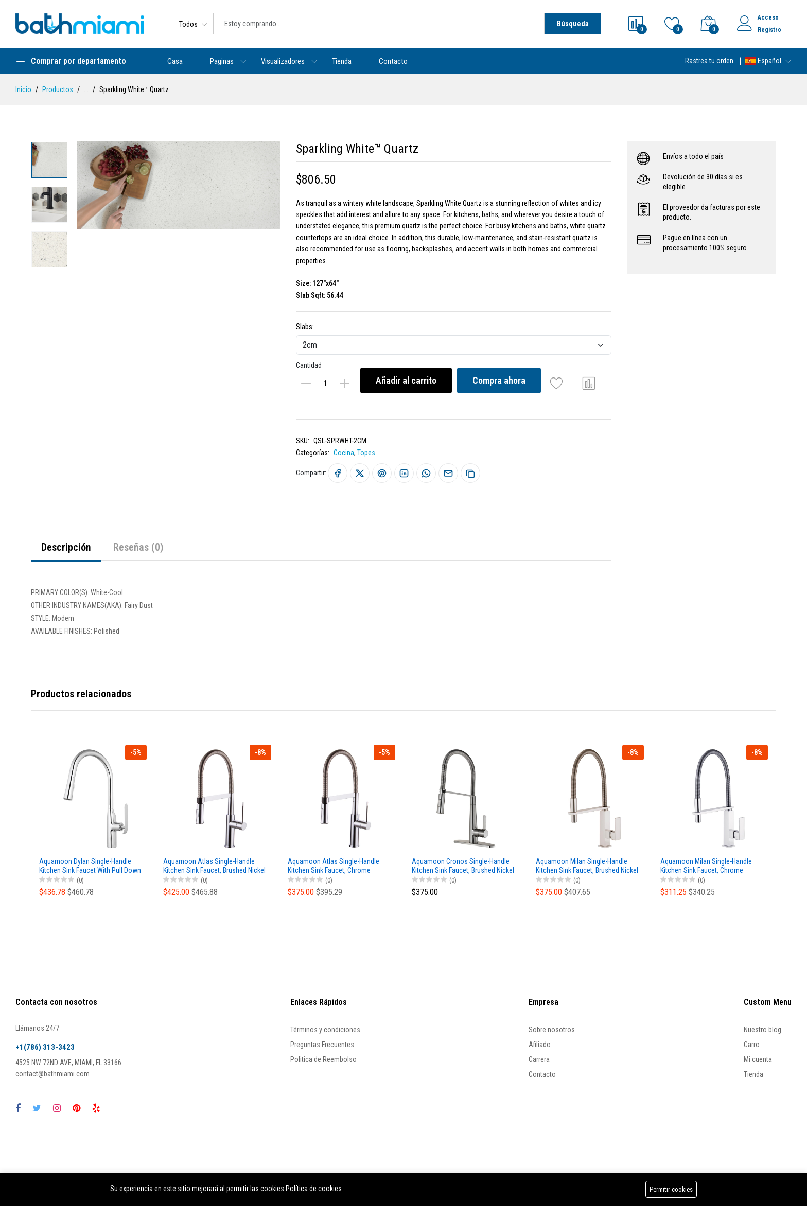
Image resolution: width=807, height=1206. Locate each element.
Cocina (344, 452)
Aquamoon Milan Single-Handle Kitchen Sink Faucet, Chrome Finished (706, 866)
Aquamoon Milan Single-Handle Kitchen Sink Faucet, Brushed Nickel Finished (587, 866)
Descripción (66, 547)
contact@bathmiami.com (52, 1074)
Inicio (23, 89)
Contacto (393, 61)
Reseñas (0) (138, 547)
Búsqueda (573, 24)
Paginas (222, 61)
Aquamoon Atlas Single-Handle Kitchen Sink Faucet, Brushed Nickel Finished (214, 866)
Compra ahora (498, 380)
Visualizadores (283, 61)
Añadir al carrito (406, 380)
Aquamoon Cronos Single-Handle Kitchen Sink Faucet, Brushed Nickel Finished (463, 866)
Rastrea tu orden (709, 61)
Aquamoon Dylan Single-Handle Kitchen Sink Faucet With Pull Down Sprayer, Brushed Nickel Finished (90, 866)
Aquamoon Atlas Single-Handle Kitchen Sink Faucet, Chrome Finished (333, 866)
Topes (366, 452)
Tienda (342, 61)
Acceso (768, 17)
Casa (175, 61)
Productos (57, 89)
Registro (769, 29)
